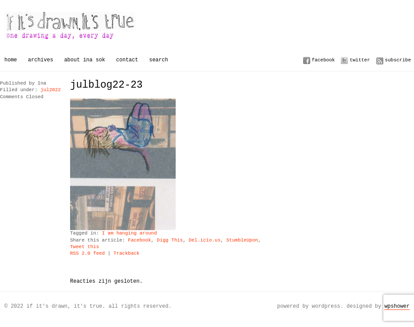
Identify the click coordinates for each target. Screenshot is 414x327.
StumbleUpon (242, 240)
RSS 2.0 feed (87, 253)
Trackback (126, 253)
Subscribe (398, 60)
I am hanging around (129, 233)
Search (158, 60)
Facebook (323, 60)
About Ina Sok (84, 60)
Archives (40, 60)
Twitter (360, 60)
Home (10, 60)
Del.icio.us (205, 240)
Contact (127, 60)
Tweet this (84, 247)
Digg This (170, 240)
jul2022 (50, 90)
